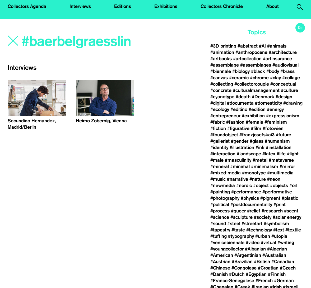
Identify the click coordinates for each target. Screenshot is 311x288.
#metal (260, 160)
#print (279, 204)
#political (219, 204)
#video (252, 242)
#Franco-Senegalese (232, 280)
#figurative (238, 128)
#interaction (222, 153)
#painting (220, 191)
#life (281, 153)
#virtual (268, 242)
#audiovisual (285, 65)
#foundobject (224, 134)
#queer (238, 210)
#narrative (237, 179)
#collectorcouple (251, 84)
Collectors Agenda (27, 6)
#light (293, 153)
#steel (233, 223)
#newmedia (222, 185)
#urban (262, 236)
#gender (239, 141)
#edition (257, 109)
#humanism (277, 141)
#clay (275, 77)
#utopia (279, 236)
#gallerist (220, 141)
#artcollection (247, 58)
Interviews (80, 6)
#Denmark (263, 96)
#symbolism (276, 223)
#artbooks (221, 58)
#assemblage (224, 65)
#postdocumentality (251, 204)
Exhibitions (165, 6)
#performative (277, 191)
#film (256, 128)
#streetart (252, 223)
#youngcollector (227, 249)
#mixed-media (225, 172)
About (272, 6)
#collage (291, 77)
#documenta (240, 103)
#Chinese (220, 268)
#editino (238, 109)
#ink (260, 147)
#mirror (287, 166)
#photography (224, 198)
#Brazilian (242, 261)
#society (262, 217)
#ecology (219, 109)
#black (258, 71)
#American (221, 255)
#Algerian (277, 249)
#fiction (218, 128)
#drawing (293, 103)
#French (264, 280)
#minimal (240, 166)
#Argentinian (247, 255)
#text (278, 229)
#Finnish (277, 274)
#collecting (221, 84)
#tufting (218, 236)
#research (272, 210)
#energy (275, 109)
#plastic (290, 198)
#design (284, 96)
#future (283, 134)
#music (218, 179)
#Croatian (268, 268)
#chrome (259, 77)
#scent (291, 210)
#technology (259, 229)
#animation (222, 52)
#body (272, 71)
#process (220, 210)
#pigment (270, 198)
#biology (241, 71)
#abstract (248, 46)
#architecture (283, 52)
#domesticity (268, 103)
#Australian (274, 255)
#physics (250, 198)
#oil (293, 185)
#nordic (244, 185)
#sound (218, 223)
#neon (273, 179)
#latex (268, 153)
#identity (219, 147)
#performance (246, 191)
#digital (218, 103)
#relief (253, 210)
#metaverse (281, 160)
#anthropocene (251, 52)
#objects (279, 185)
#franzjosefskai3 (257, 134)
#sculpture (241, 217)
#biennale (220, 71)
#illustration (242, 147)
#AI (262, 46)
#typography (241, 236)
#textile (293, 229)
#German (284, 280)
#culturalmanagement (256, 90)
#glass (256, 141)
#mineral (219, 166)
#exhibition (253, 115)
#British (262, 261)
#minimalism (264, 166)
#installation (278, 147)
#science (219, 217)
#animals (276, 46)
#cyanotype (222, 96)
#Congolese (244, 268)
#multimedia (280, 172)
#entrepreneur (225, 115)
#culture (289, 90)
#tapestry (220, 229)
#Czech (288, 268)
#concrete (220, 90)
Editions (122, 6)
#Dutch (236, 274)
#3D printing (223, 46)
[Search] (79, 41)
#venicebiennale (227, 242)
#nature (257, 179)
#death (243, 96)
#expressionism (282, 115)
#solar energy (287, 217)
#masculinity (238, 160)
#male (217, 160)
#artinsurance (277, 58)
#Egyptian (256, 274)
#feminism (275, 122)
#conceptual (283, 84)
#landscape (249, 153)
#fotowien (273, 128)
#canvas (219, 77)
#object (261, 185)
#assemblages (255, 65)
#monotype (254, 172)
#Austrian (220, 261)
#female (254, 122)
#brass (287, 71)
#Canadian (282, 261)
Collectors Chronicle (222, 6)
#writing (285, 242)
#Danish (219, 274)
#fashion (235, 122)
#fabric (217, 122)
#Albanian (255, 249)
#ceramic (239, 77)
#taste (238, 229)
